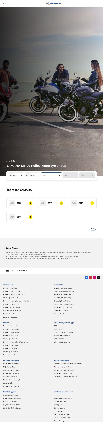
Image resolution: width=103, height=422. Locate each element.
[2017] (20, 217)
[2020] (20, 203)
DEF (94, 229)
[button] (21, 175)
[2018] (82, 203)
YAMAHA (13, 271)
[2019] (51, 203)
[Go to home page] (53, 3)
